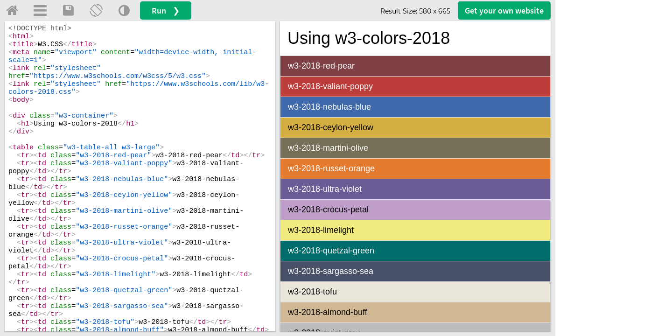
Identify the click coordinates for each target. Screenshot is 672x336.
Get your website (504, 10)
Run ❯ (166, 10)
